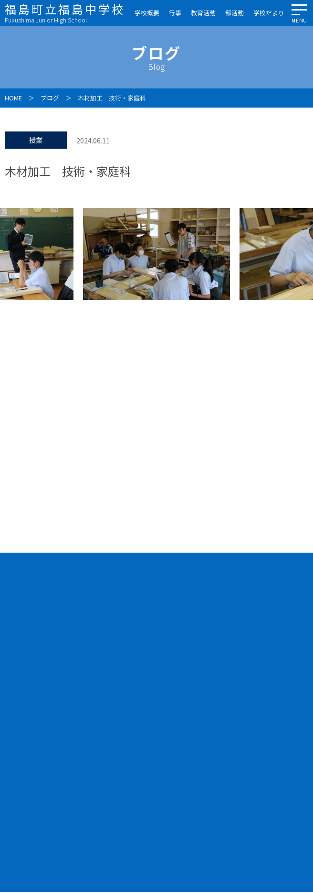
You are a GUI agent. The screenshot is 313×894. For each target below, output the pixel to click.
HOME (13, 97)
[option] (156, 254)
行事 (175, 12)
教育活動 (203, 12)
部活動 (234, 12)
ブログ (50, 97)
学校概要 (147, 12)
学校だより (268, 12)
